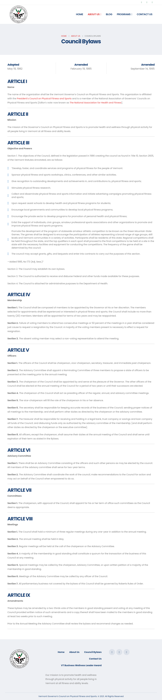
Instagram (127, 652)
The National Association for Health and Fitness (95, 102)
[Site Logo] (18, 14)
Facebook (112, 652)
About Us (94, 14)
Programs (124, 14)
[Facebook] (141, 2)
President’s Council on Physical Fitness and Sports (44, 98)
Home (79, 14)
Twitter (119, 652)
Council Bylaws (93, 652)
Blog (109, 14)
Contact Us (144, 14)
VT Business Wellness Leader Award (81, 665)
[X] (147, 2)
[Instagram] (152, 2)
